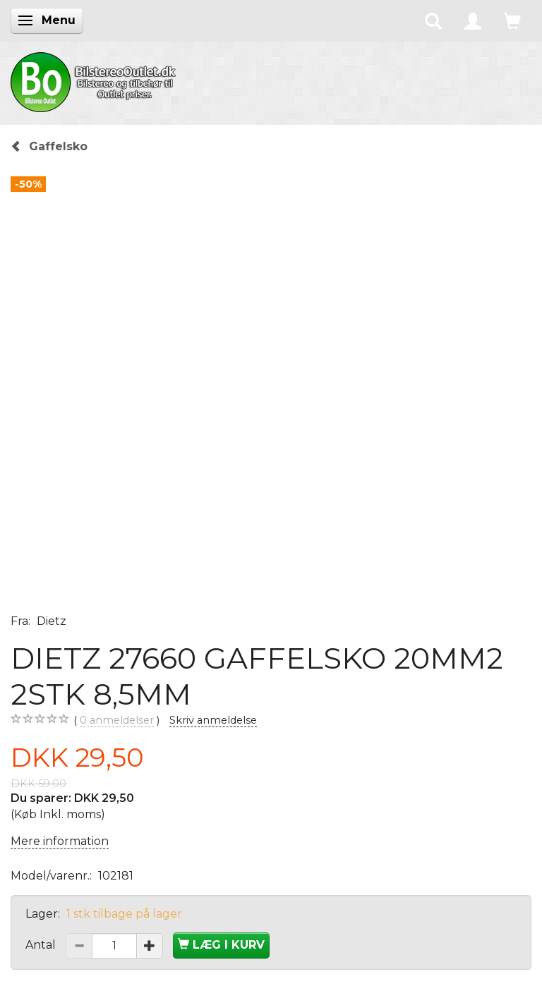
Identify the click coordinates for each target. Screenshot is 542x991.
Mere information (60, 841)
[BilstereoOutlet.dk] (95, 79)
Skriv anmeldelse (213, 720)
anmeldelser (117, 720)
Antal (42, 945)
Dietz (51, 621)
